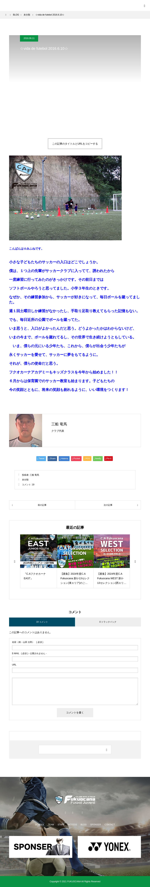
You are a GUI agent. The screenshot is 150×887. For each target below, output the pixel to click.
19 (33, 484)
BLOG (84, 824)
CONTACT (110, 824)
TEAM (51, 824)
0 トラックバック (107, 622)
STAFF (61, 824)
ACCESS (72, 824)
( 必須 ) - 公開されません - (29, 653)
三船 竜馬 (59, 424)
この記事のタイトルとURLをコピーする (75, 143)
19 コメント (42, 622)
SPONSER (95, 824)
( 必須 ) (27, 642)
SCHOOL (39, 824)
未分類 (25, 479)
